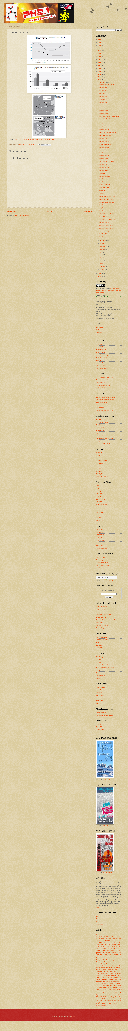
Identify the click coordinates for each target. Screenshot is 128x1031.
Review (104, 989)
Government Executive (103, 543)
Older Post (87, 211)
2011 (99, 77)
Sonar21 (98, 360)
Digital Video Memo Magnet (107, 132)
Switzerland (108, 995)
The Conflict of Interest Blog (104, 715)
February (103, 266)
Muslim (108, 975)
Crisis (98, 944)
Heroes (98, 964)
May (101, 258)
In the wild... (103, 99)
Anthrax (109, 935)
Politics (119, 981)
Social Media (99, 993)
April (101, 261)
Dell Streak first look (105, 234)
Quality (100, 987)
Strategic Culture (101, 363)
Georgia (98, 960)
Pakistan (104, 979)
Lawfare (98, 670)
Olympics (115, 977)
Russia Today (100, 729)
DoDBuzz (99, 537)
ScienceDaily (100, 628)
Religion (98, 989)
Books (102, 938)
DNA (112, 946)
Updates (116, 1000)
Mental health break (105, 144)
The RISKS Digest (101, 675)
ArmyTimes (99, 529)
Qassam (119, 985)
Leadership (99, 971)
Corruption (113, 942)
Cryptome (99, 662)
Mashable (99, 501)
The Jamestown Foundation (104, 410)
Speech (109, 993)
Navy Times (99, 545)
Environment (100, 952)
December (103, 82)
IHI (97, 916)
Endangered (113, 950)
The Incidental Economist (103, 565)
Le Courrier (99, 463)
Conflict (119, 940)
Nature (113, 975)
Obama (98, 977)
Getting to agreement (109, 826)
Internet (103, 967)
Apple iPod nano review (106, 161)
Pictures (109, 981)
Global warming (108, 960)
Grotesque (107, 962)
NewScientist (100, 622)
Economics (105, 948)
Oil (103, 977)
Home (49, 211)
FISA (105, 954)
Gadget (98, 958)
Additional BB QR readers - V (108, 213)
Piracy (114, 981)
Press (104, 985)
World (98, 1005)
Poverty (106, 983)
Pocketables (99, 507)
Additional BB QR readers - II (108, 228)
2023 (99, 42)
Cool (108, 942)
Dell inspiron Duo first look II (107, 196)
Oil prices (108, 977)
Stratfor (98, 405)
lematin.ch (99, 471)
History (103, 964)
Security (109, 991)
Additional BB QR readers (107, 231)
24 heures (99, 452)
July (101, 252)
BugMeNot (99, 332)
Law (120, 969)
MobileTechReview (101, 504)
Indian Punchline (101, 349)
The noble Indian (104, 187)
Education (114, 948)
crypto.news (99, 433)
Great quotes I (103, 127)
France (106, 956)
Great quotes (103, 173)
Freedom (111, 956)
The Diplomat (100, 408)
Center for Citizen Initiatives (104, 377)
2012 (99, 74)
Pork (101, 983)
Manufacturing (117, 971)
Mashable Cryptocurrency (104, 443)
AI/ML (120, 933)
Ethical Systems (101, 712)
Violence (104, 1003)
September (103, 246)
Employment (105, 950)
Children (119, 938)
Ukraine (109, 1000)
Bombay (98, 938)
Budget (107, 938)
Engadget (99, 491)
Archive (98, 329)
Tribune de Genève (102, 476)
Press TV (99, 727)
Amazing (98, 935)
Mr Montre (99, 698)
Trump (108, 998)
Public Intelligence (101, 402)
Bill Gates (108, 936)
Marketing (103, 973)
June (101, 255)
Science (98, 991)
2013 (99, 71)
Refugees (119, 987)
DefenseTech (100, 535)
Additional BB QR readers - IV (108, 219)
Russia (119, 989)
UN (112, 1000)
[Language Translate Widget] (106, 577)
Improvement (103, 108)
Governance (118, 960)
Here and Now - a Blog (103, 385)
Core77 (98, 488)
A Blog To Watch (101, 687)
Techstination (100, 512)
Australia (119, 935)
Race (109, 987)
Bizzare (119, 937)
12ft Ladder (99, 327)
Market (98, 973)
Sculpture (104, 991)
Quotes (105, 987)
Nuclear (119, 975)
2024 (99, 39)
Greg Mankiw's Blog (102, 562)
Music (103, 975)
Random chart (103, 87)
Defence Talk (100, 532)
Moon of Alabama (101, 352)
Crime (119, 942)
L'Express (99, 455)
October (102, 243)
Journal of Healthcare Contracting (106, 620)
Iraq (110, 967)
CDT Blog (99, 659)
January (102, 269)
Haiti (112, 962)
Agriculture (114, 933)
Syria (114, 995)
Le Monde (99, 466)
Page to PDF (100, 335)
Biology (114, 936)
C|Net (98, 485)
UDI (103, 1000)
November (103, 240)
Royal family (112, 989)
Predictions (118, 983)
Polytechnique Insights (103, 355)
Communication (108, 940)
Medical (113, 973)
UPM (120, 1000)
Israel (118, 967)
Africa (107, 933)
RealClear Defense (102, 548)
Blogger (73, 1016)
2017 (99, 59)
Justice (104, 969)
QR (97, 987)
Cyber (108, 944)
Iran (107, 967)
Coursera (99, 919)
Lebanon (105, 971)
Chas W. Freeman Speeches (104, 380)
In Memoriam (114, 965)
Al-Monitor (99, 344)
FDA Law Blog (100, 609)
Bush (110, 938)
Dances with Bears (101, 382)
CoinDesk (99, 425)
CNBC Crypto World (102, 422)
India (120, 966)
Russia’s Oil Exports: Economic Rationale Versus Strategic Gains (34, 139)
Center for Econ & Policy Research (106, 397)
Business (114, 938)
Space (105, 993)
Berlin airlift (102, 936)
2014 (99, 68)
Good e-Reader (100, 499)
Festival (119, 952)
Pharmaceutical (100, 981)
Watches (114, 1003)
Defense (114, 944)
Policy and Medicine (102, 625)
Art (115, 935)
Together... (102, 208)
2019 (99, 54)
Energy (119, 950)
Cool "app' (102, 93)
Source (98, 907)
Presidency (99, 985)
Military (119, 973)
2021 (99, 48)
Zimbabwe (103, 1005)
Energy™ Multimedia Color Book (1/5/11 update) (109, 117)
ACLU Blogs (99, 657)
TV (111, 998)
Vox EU (98, 568)
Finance (99, 954)
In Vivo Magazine (101, 617)
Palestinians (113, 979)
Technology (100, 997)
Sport (113, 993)
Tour (120, 997)
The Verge (99, 517)
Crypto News (100, 430)
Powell (111, 983)
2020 (99, 51)
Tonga (112, 997)
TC (97, 509)
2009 (99, 273)
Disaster (107, 946)
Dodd (115, 946)
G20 (120, 956)
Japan (98, 969)
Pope (97, 983)
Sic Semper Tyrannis (102, 357)
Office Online (100, 924)
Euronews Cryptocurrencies (104, 438)
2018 (99, 56)
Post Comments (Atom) (22, 215)
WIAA (98, 703)
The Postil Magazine (102, 368)
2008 (99, 276)
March (102, 263)
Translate (108, 580)
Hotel (114, 964)
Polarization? (106, 779)
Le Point (98, 468)
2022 (99, 45)
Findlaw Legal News (102, 639)
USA (98, 1003)
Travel (97, 998)
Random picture (104, 90)
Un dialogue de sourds (106, 135)
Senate (115, 991)
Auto (97, 936)
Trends (103, 999)
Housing (119, 964)
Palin (120, 979)
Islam (114, 967)
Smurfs (120, 991)
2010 (99, 80)
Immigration (105, 965)
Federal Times (100, 540)
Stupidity (118, 993)
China (98, 940)
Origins (98, 979)
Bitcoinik (98, 419)
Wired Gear (99, 520)
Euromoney (99, 560)
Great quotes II (103, 124)
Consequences (100, 942)
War (110, 1003)
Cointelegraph (100, 427)
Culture (103, 944)
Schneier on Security (102, 673)
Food (110, 954)
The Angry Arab (100, 365)
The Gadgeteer (100, 515)
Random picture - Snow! (106, 84)
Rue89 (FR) (99, 474)
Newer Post (11, 211)
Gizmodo (99, 496)
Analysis (104, 935)
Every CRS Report (101, 347)
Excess (114, 952)
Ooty (120, 977)
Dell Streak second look (106, 202)
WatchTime (99, 700)
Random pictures (104, 176)
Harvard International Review (105, 399)
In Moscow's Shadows (102, 388)
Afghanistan (99, 933)
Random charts (104, 105)
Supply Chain (100, 995)
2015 (99, 65)
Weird (119, 1003)
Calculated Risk (100, 557)
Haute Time (99, 690)
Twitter (115, 998)
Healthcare (118, 962)
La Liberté (99, 458)
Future (117, 956)
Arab (113, 935)
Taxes (120, 995)
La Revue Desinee (101, 460)
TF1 (97, 732)
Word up (101, 193)
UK (105, 1000)
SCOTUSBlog (100, 648)
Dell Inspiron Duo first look (107, 199)
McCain (108, 973)
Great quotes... (103, 190)
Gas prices (106, 958)
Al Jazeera (99, 724)
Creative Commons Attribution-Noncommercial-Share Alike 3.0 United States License (108, 290)
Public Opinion (111, 985)
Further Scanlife (104, 216)
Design (119, 944)
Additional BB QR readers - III (108, 225)
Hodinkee (99, 692)
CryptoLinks (99, 435)
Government (100, 962)
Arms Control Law (101, 637)
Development (100, 946)
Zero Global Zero (108, 872)
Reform (114, 987)
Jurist (97, 642)
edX (97, 921)
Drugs (119, 946)
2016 (99, 62)
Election (98, 950)
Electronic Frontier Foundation (105, 665)
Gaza (112, 958)
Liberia (111, 971)
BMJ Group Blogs (101, 606)
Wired (98, 678)
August (102, 249)
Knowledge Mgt (112, 969)
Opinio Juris (99, 645)
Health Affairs (100, 612)
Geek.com (99, 494)
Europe (107, 952)
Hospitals (109, 964)
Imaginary (98, 965)
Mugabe (98, 975)
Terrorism (108, 997)
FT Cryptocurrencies (102, 441)
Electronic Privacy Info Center (105, 667)
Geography (118, 958)
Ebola (97, 948)
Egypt (120, 948)
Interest (98, 967)
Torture (117, 997)
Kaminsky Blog (100, 695)
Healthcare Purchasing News (105, 614)
